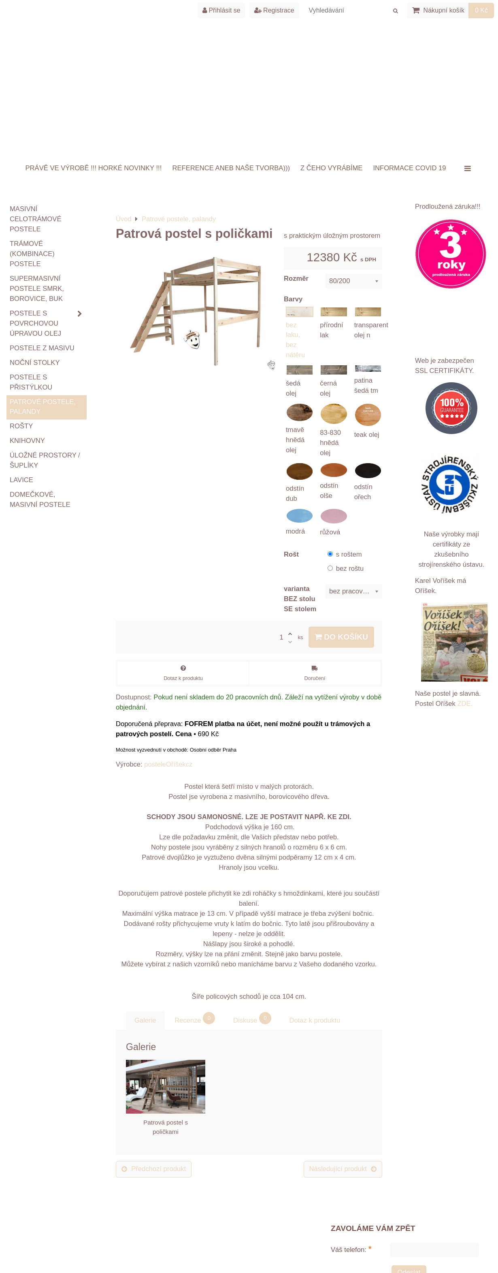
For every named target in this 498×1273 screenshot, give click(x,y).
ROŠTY (21, 426)
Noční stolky (35, 362)
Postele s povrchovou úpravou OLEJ (48, 324)
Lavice (21, 480)
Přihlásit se (221, 10)
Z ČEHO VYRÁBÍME (331, 168)
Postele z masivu (42, 348)
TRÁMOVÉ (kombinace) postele (32, 254)
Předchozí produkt (153, 1169)
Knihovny (27, 441)
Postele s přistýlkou (31, 382)
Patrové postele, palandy (43, 407)
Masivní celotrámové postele (35, 219)
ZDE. (464, 703)
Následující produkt (343, 1169)
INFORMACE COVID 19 (409, 168)
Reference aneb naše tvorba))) (231, 168)
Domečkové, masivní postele (40, 499)
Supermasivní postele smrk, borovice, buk (37, 289)
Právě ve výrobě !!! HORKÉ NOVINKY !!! (93, 168)
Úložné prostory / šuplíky (45, 460)
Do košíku (341, 637)
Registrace (274, 10)
